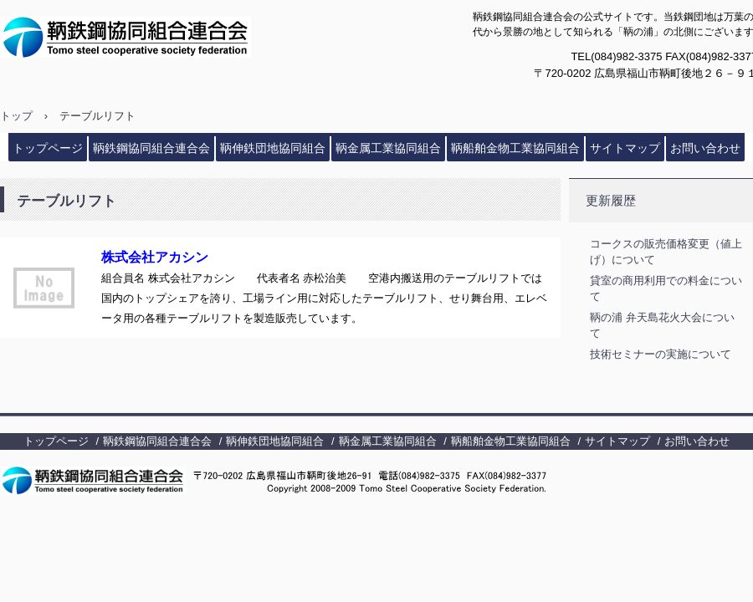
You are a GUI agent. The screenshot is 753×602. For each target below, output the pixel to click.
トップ (16, 116)
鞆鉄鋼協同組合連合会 (164, 37)
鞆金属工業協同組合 (388, 148)
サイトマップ (625, 148)
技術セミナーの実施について (660, 354)
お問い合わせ (705, 148)
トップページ (48, 148)
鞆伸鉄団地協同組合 (272, 148)
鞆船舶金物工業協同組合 (515, 148)
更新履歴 (611, 200)
